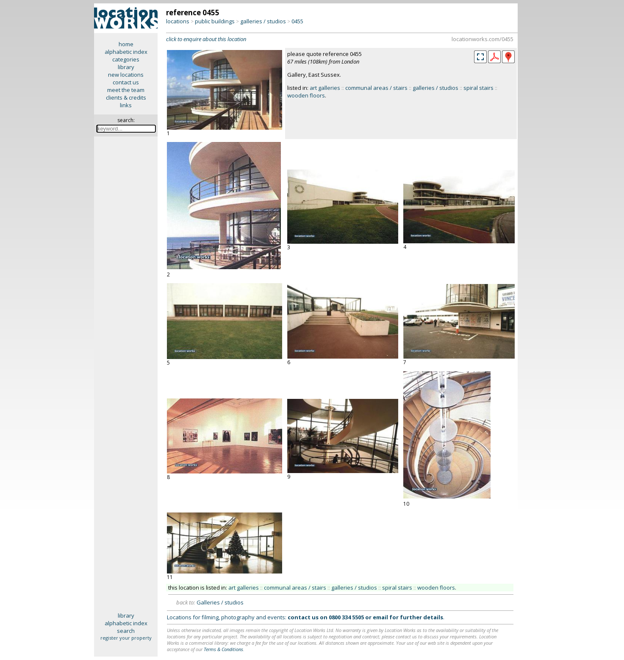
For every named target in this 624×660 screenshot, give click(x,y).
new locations (126, 74)
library (126, 67)
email (380, 617)
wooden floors (306, 95)
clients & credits (126, 97)
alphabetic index (126, 52)
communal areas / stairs (376, 88)
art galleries (325, 88)
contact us (126, 82)
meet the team (125, 90)
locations (177, 21)
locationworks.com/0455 (482, 39)
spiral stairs (478, 88)
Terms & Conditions (223, 649)
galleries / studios (263, 21)
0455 (297, 21)
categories (125, 59)
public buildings (215, 21)
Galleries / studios (220, 602)
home (126, 44)
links (126, 105)
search (126, 631)
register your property (126, 638)
